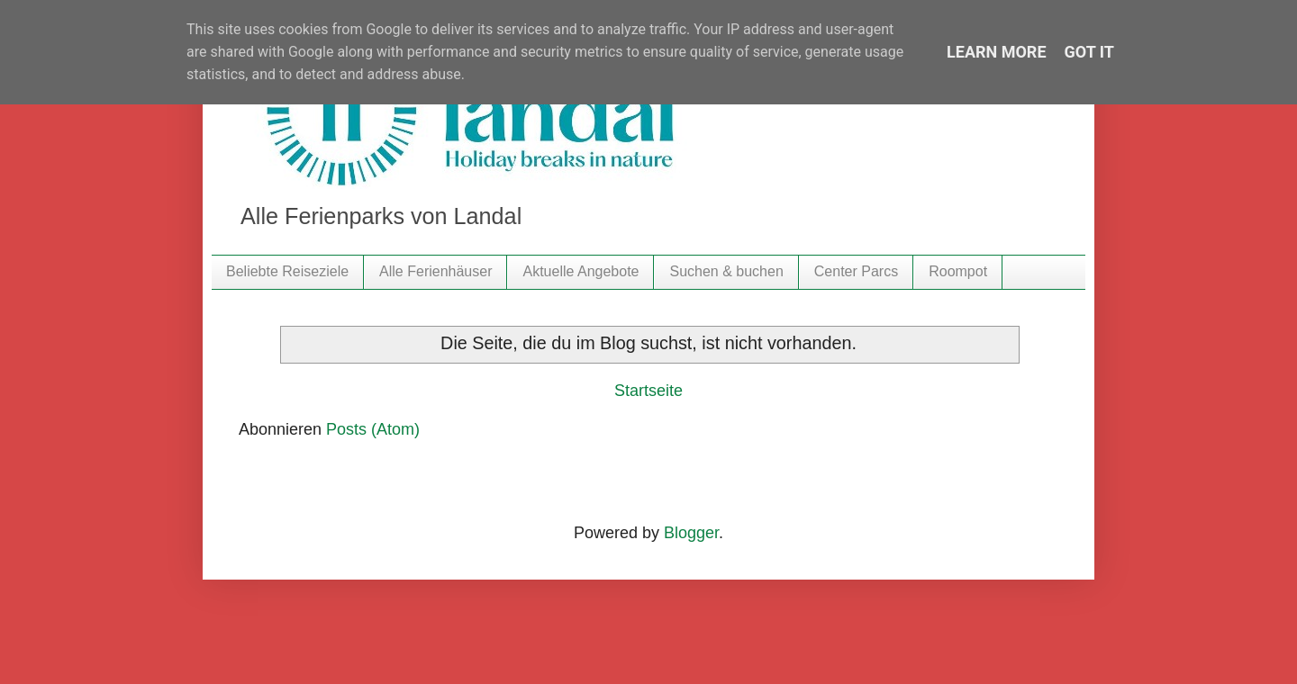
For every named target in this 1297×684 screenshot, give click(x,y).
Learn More (997, 51)
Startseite (648, 391)
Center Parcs (856, 271)
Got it (1089, 51)
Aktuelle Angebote (580, 271)
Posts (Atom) (373, 429)
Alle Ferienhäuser (435, 271)
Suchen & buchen (726, 271)
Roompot (958, 271)
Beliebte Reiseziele (287, 271)
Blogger (691, 533)
